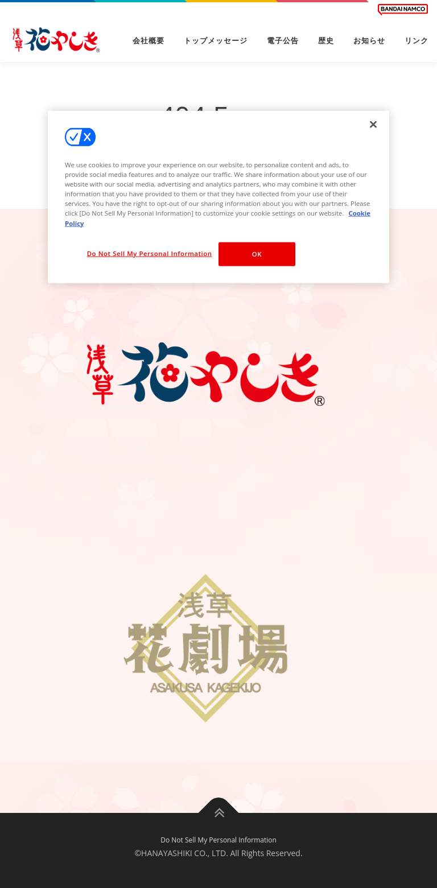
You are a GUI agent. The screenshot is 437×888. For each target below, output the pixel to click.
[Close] (373, 124)
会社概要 (148, 40)
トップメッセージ (216, 40)
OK (257, 253)
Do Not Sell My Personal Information (218, 840)
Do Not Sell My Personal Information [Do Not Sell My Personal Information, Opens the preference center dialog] (149, 253)
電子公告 (283, 40)
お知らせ (369, 40)
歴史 (326, 40)
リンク (416, 40)
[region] (218, 197)
